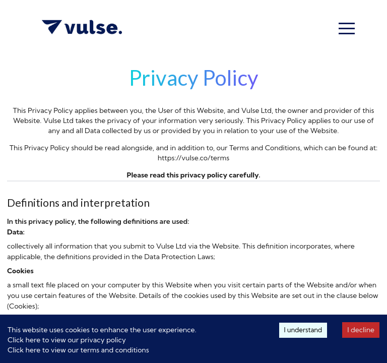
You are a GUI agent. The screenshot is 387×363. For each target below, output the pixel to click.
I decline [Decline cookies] (360, 329)
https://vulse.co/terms (194, 157)
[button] (347, 28)
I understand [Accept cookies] (303, 330)
